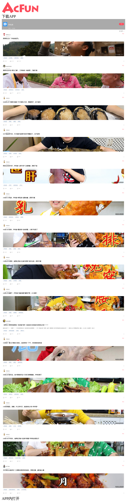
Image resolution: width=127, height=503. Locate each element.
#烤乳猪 (17, 217)
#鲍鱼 (15, 121)
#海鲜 (10, 121)
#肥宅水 (22, 330)
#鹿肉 (10, 362)
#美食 (23, 89)
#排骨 (19, 248)
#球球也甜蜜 (11, 330)
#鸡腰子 (15, 312)
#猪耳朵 (10, 394)
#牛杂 (21, 185)
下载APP (9, 16)
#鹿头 (15, 362)
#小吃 (15, 426)
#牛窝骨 (15, 280)
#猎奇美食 (16, 185)
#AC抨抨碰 (24, 489)
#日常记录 (17, 89)
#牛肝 (10, 185)
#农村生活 (11, 89)
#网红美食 (11, 458)
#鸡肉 (20, 153)
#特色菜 (5, 89)
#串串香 (19, 426)
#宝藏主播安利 (12, 489)
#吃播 (19, 121)
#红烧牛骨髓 (17, 458)
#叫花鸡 (15, 153)
